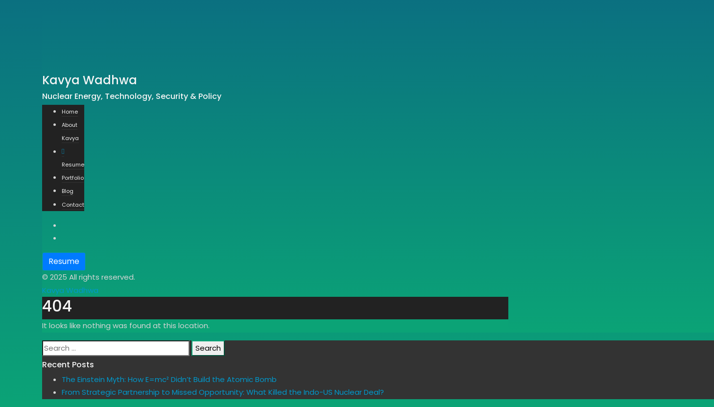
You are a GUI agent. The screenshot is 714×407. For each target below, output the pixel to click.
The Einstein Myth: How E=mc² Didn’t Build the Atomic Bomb (169, 379)
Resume (63, 261)
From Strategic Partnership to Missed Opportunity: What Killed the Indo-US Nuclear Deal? (223, 392)
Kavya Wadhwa (70, 290)
